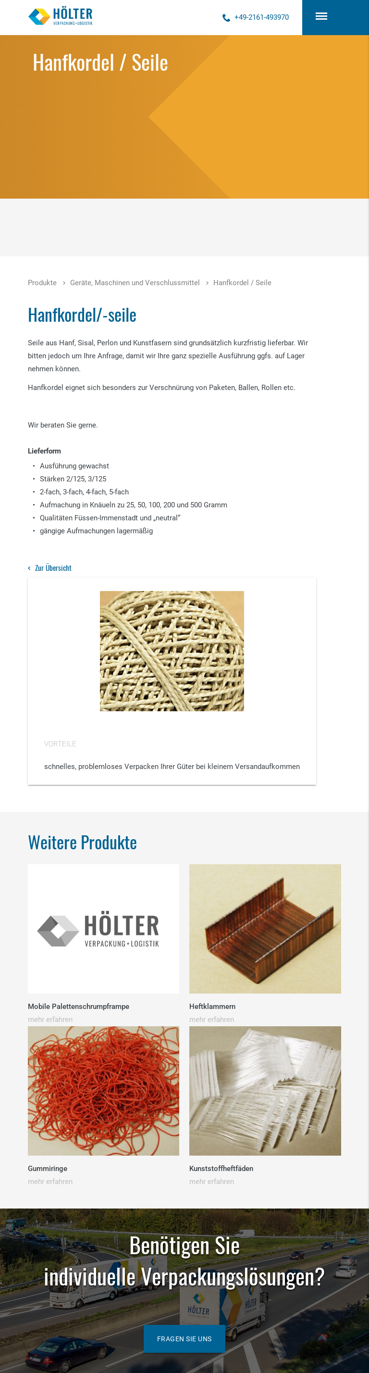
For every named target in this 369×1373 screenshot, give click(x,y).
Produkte (42, 282)
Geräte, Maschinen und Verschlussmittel (135, 282)
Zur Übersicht (53, 567)
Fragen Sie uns (184, 1339)
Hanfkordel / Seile (242, 282)
